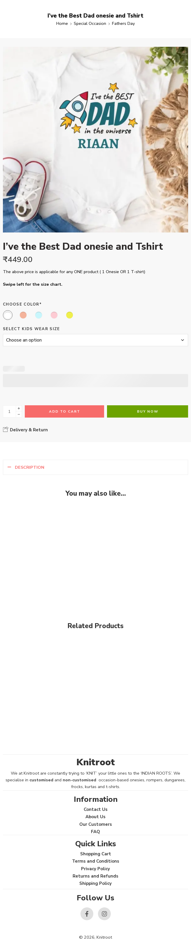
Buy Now (147, 411)
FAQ (95, 832)
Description (29, 467)
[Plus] (19, 408)
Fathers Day (123, 23)
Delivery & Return (25, 429)
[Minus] (19, 414)
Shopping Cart (95, 854)
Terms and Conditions (95, 861)
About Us (95, 817)
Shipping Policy (95, 883)
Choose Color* (22, 304)
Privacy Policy (95, 869)
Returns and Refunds (95, 876)
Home (62, 23)
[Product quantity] (9, 411)
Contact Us (96, 809)
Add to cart (64, 411)
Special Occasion (90, 23)
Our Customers (95, 824)
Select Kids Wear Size (31, 329)
